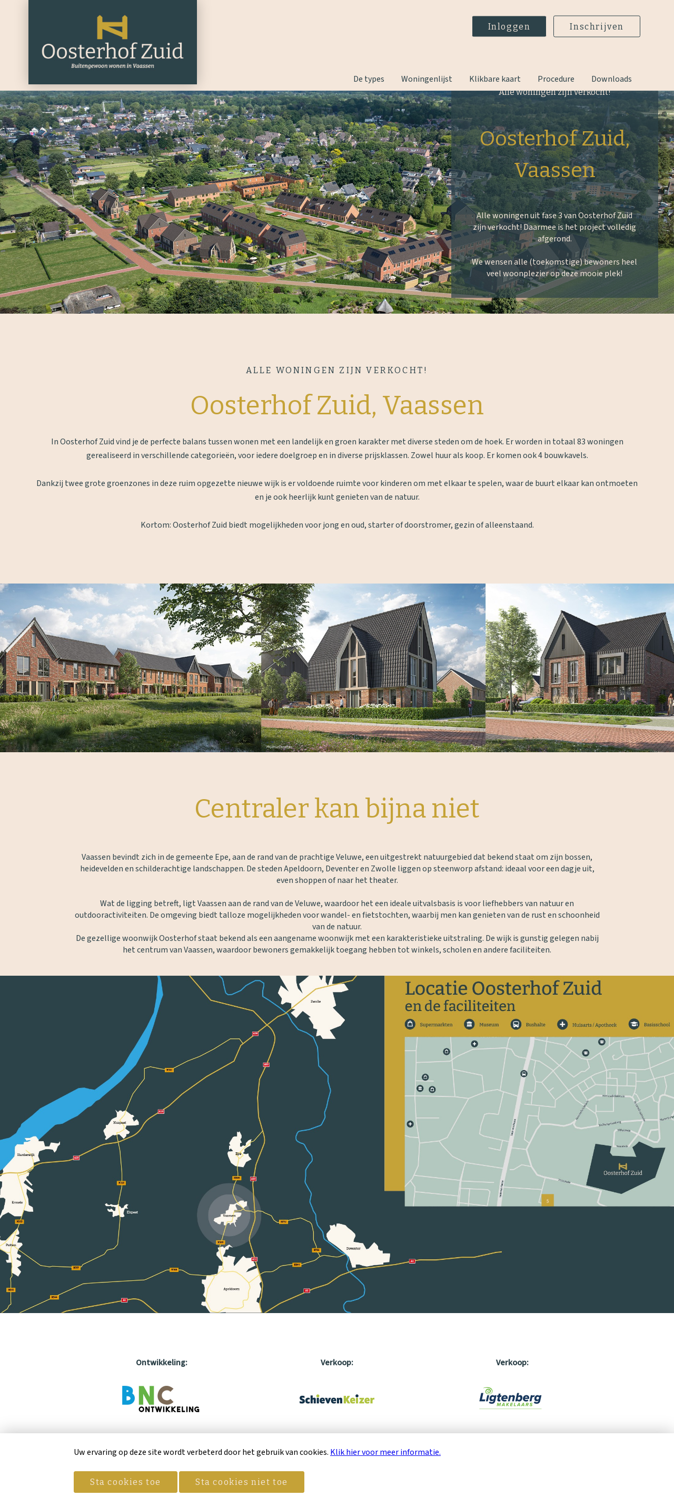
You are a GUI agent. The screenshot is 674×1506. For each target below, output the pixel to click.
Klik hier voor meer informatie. (385, 1452)
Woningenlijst (426, 79)
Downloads (611, 79)
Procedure (556, 79)
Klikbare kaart (495, 79)
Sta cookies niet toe (241, 1482)
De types (368, 79)
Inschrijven (597, 27)
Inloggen (509, 27)
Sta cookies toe (125, 1482)
